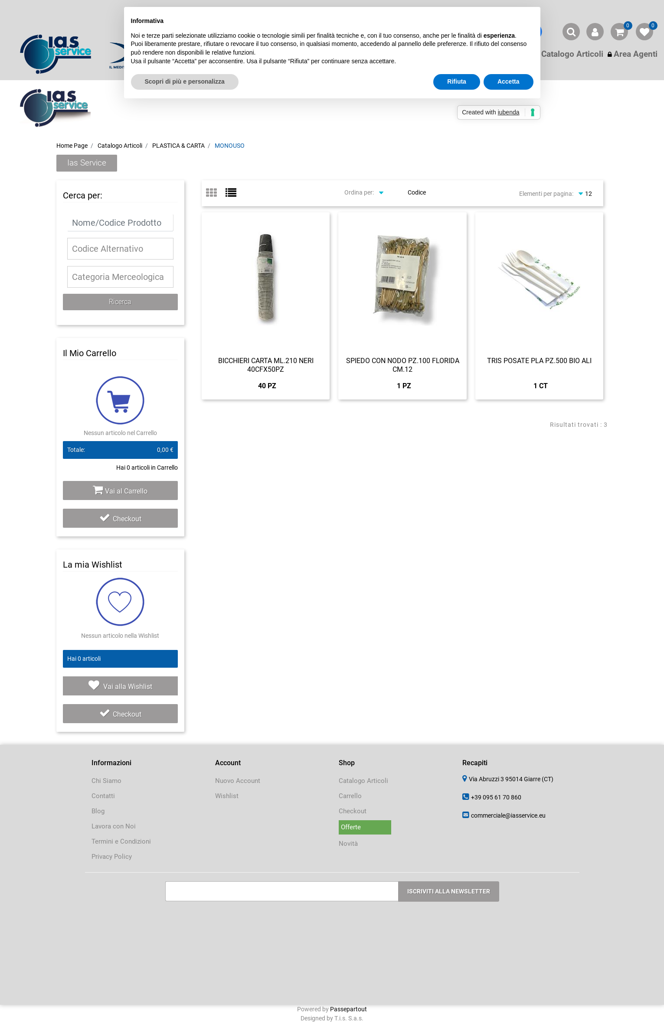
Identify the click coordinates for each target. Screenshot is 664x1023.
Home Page (72, 145)
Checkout (120, 519)
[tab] (216, 193)
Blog (98, 811)
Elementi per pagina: (546, 193)
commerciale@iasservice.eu (508, 815)
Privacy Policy (112, 857)
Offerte (351, 827)
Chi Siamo (106, 781)
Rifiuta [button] (456, 81)
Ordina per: (359, 192)
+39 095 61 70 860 (496, 797)
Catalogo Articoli (120, 145)
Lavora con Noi (114, 826)
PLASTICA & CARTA (178, 145)
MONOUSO (230, 145)
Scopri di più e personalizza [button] (185, 81)
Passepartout (348, 1009)
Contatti (103, 796)
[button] (571, 31)
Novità (348, 844)
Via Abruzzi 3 (511, 779)
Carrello (350, 796)
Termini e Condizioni (121, 841)
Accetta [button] (508, 81)
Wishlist (227, 796)
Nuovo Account (237, 781)
